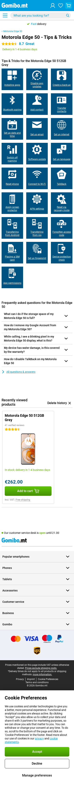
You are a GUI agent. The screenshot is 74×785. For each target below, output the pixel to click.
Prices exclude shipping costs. (41, 668)
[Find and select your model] (40, 15)
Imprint (31, 679)
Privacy (20, 679)
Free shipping (23, 499)
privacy (39, 738)
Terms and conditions (37, 682)
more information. (42, 674)
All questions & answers (18, 371)
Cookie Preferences (48, 679)
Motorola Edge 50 (12, 31)
